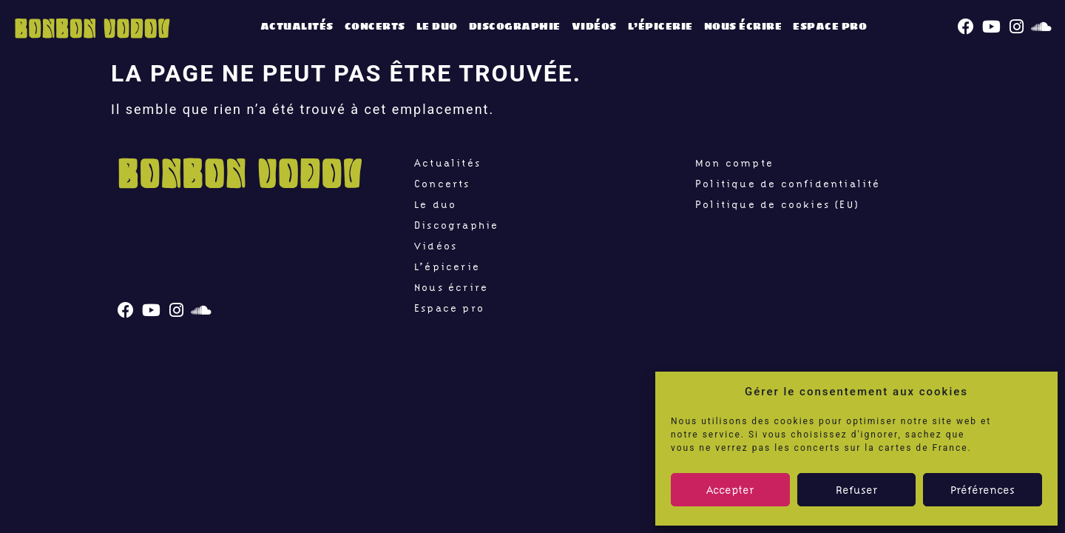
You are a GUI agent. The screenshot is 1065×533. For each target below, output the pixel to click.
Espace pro (830, 26)
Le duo (437, 26)
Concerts (375, 26)
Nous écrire (743, 26)
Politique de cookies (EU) (777, 204)
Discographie (515, 26)
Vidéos (594, 26)
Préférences (982, 490)
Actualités (297, 26)
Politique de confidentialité (788, 184)
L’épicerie (660, 26)
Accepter (730, 490)
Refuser (856, 490)
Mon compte (734, 163)
